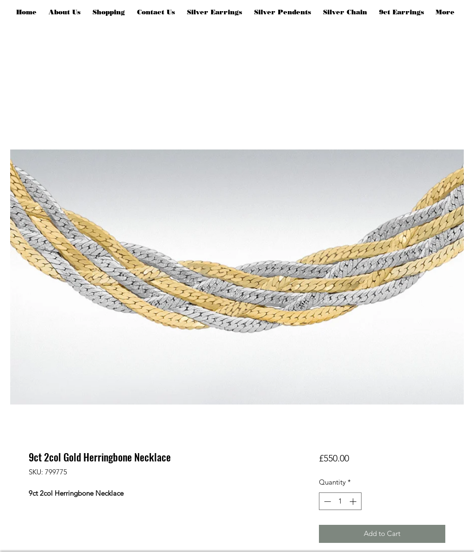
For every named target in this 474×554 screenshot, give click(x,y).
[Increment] (354, 501)
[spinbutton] (340, 501)
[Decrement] (326, 501)
